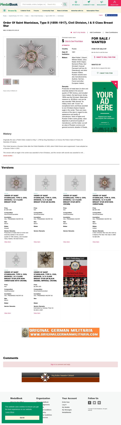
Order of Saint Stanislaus (37, 15)
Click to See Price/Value (74, 41)
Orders (27, 15)
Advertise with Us (77, 11)
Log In (64, 405)
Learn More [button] (9, 412)
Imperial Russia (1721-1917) (16, 15)
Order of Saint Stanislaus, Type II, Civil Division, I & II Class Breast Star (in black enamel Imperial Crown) (45, 276)
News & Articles (62, 11)
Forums (36, 11)
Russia (5, 15)
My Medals (66, 407)
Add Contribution (95, 32)
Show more (8, 156)
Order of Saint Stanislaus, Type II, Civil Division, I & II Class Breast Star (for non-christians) (104, 200)
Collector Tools (25, 11)
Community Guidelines (44, 415)
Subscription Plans (93, 11)
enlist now (66, 402)
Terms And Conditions (43, 410)
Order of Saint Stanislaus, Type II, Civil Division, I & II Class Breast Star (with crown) (74, 200)
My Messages (67, 410)
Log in (101, 15)
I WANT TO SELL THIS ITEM (104, 57)
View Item (7, 242)
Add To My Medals (78, 32)
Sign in (53, 364)
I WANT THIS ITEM (105, 73)
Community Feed (48, 11)
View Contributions (111, 32)
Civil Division (61, 15)
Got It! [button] (22, 418)
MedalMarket (66, 412)
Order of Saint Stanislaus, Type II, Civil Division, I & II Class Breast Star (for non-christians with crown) (15, 276)
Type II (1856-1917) (50, 15)
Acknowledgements (43, 405)
